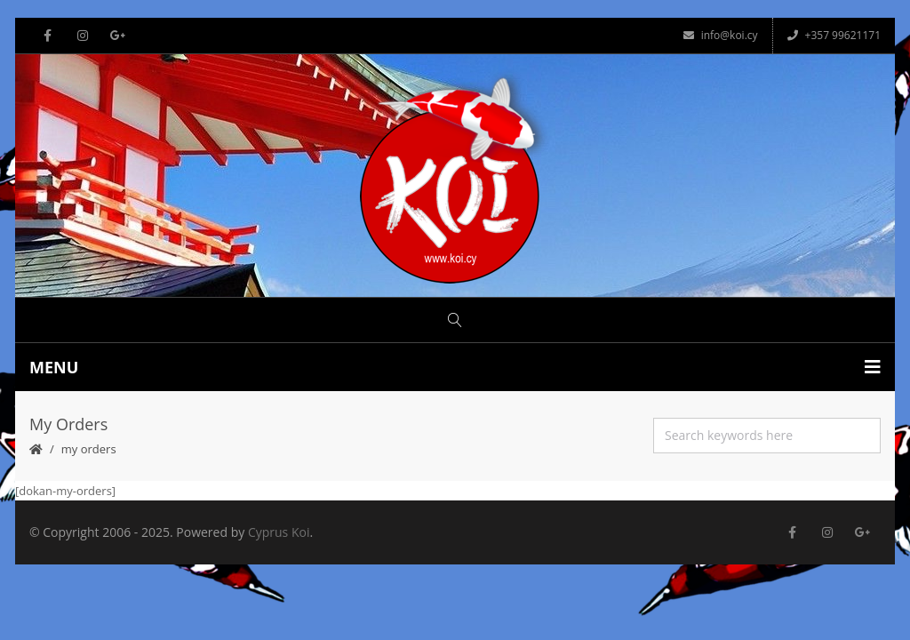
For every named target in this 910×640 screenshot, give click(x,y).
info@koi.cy (720, 35)
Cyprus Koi (279, 532)
